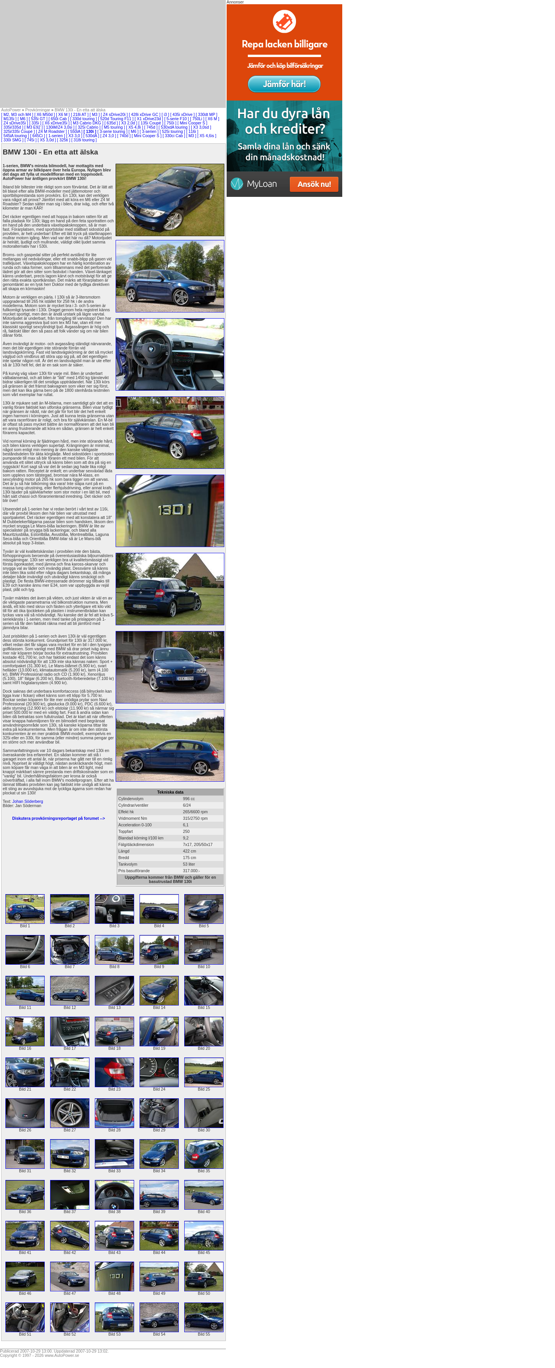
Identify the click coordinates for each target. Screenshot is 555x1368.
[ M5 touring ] (113, 127)
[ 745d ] (151, 127)
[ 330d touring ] (83, 119)
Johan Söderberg (27, 801)
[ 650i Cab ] (59, 119)
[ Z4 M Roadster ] (51, 131)
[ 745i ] (31, 140)
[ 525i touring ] (172, 131)
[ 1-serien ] (55, 136)
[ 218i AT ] (80, 114)
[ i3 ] (165, 114)
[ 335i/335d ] (12, 127)
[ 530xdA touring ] (174, 127)
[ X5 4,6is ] (206, 136)
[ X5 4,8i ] (134, 127)
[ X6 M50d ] (44, 114)
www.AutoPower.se (62, 1355)
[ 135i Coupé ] (150, 123)
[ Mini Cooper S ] (192, 123)
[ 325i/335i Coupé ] (18, 131)
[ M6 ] (23, 119)
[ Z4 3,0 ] (108, 136)
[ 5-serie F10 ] (176, 119)
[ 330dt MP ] (206, 114)
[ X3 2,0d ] (128, 123)
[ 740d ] (124, 136)
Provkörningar (37, 110)
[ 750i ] (171, 123)
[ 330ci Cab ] (174, 136)
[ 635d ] (111, 123)
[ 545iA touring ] (15, 136)
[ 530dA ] (91, 136)
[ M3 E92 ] (33, 127)
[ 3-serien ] (149, 131)
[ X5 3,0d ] (47, 140)
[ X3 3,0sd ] (201, 127)
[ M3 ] (95, 114)
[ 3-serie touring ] (113, 131)
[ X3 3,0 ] (74, 136)
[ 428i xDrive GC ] (144, 114)
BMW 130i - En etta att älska (80, 110)
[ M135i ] (9, 119)
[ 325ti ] (63, 140)
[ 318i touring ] (84, 140)
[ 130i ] (90, 131)
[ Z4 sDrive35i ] (14, 123)
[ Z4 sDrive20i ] (114, 114)
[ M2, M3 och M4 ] (17, 114)
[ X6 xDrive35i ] (55, 123)
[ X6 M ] (63, 114)
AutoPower (11, 110)
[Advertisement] (113, 54)
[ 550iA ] (75, 131)
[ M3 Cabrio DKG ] (87, 123)
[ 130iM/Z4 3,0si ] (59, 127)
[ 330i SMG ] (12, 140)
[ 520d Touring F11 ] (115, 119)
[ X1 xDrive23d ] (149, 119)
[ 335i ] (35, 123)
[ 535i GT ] (38, 119)
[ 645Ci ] (37, 136)
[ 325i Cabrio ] (88, 127)
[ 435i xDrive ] (182, 114)
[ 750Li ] (197, 119)
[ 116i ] (192, 131)
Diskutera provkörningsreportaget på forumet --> (58, 818)
